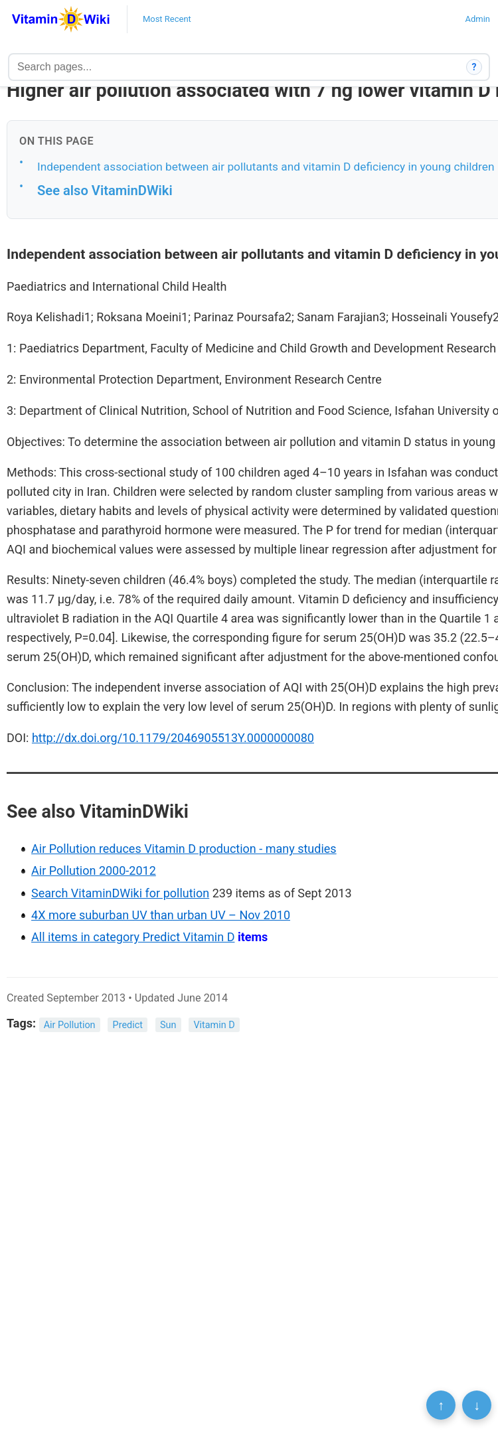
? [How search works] (474, 67)
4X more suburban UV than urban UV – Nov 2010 (160, 915)
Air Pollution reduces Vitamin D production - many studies (184, 849)
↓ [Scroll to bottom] (476, 1405)
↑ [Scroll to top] (441, 1405)
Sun (168, 1024)
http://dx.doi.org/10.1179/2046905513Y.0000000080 (173, 738)
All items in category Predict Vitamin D (132, 937)
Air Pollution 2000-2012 (93, 870)
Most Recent (167, 19)
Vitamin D (213, 1024)
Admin (477, 19)
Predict (128, 1024)
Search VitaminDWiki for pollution (120, 893)
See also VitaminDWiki (105, 190)
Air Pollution (70, 1024)
